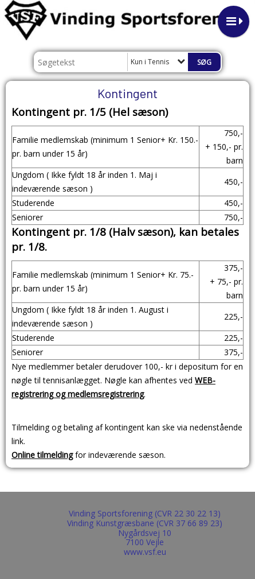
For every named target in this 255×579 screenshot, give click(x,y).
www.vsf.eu (145, 551)
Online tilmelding (42, 454)
